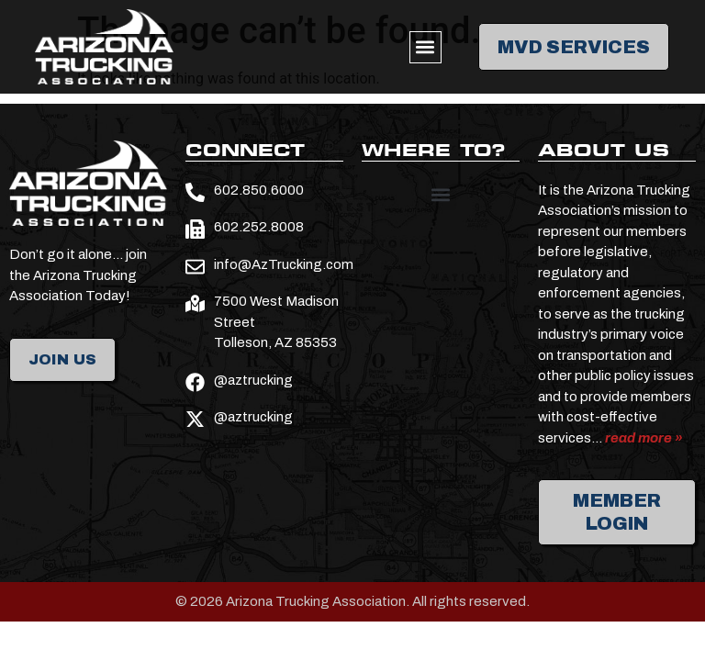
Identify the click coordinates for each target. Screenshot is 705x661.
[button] (425, 47)
